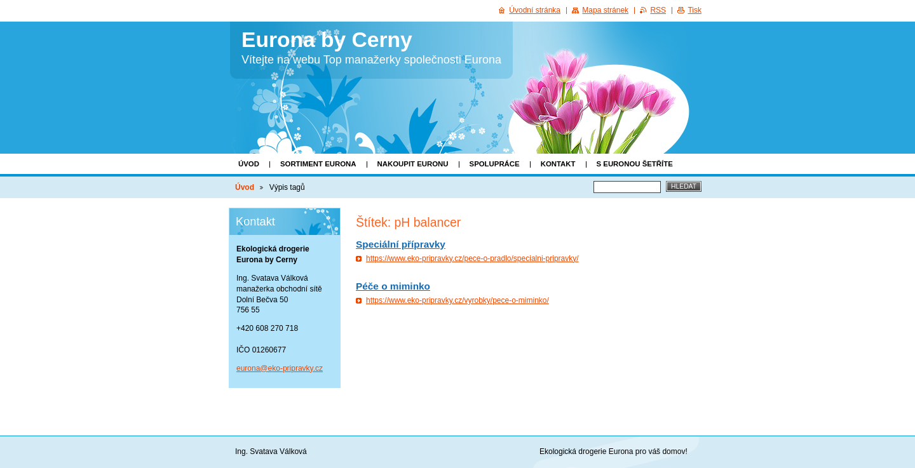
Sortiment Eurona (318, 164)
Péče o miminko (393, 286)
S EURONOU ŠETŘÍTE (635, 164)
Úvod (248, 164)
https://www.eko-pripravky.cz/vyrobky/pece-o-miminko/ (457, 300)
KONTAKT (558, 164)
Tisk (695, 10)
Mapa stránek (605, 10)
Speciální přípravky (400, 244)
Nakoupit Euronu (413, 164)
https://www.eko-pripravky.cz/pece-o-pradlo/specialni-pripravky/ (472, 258)
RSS (658, 10)
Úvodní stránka (534, 10)
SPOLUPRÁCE (495, 164)
